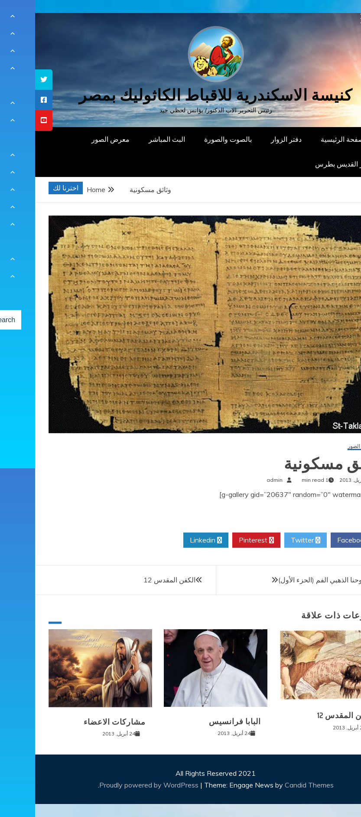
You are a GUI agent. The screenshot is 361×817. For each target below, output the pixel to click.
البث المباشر (132, 139)
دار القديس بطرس (306, 164)
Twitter (270, 540)
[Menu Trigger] (331, 18)
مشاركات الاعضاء (80, 722)
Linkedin (171, 540)
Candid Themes (274, 785)
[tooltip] (8, 79)
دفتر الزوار (251, 139)
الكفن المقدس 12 (134, 579)
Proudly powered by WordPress (114, 785)
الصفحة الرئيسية (309, 139)
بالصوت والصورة (193, 139)
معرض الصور (75, 139)
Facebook (320, 540)
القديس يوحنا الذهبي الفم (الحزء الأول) (297, 579)
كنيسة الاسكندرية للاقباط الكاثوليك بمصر (180, 95)
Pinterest (221, 540)
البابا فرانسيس (200, 722)
